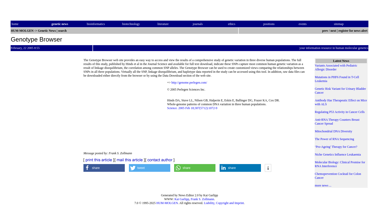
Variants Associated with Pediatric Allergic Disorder (336, 67)
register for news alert (353, 31)
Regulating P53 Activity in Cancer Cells (340, 112)
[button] (104, 168)
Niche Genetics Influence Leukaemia (338, 154)
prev (325, 31)
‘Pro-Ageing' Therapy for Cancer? (336, 147)
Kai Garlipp (181, 199)
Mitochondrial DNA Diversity (333, 131)
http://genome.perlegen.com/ (189, 82)
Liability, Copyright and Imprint (224, 203)
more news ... (323, 185)
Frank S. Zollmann (202, 199)
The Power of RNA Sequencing (334, 139)
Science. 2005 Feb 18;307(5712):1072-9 (192, 108)
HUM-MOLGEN (167, 203)
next (333, 31)
